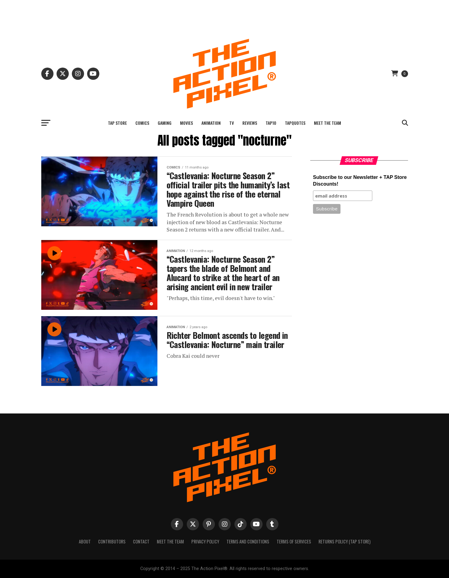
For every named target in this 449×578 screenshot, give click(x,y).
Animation (211, 123)
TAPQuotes (295, 123)
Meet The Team (327, 123)
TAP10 (271, 123)
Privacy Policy (205, 541)
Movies (186, 123)
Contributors (112, 541)
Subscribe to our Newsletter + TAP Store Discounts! (360, 181)
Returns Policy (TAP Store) (344, 541)
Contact (141, 541)
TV (231, 123)
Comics (142, 123)
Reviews (249, 123)
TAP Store (117, 123)
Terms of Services (294, 541)
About (85, 541)
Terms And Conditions (247, 541)
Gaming (164, 123)
